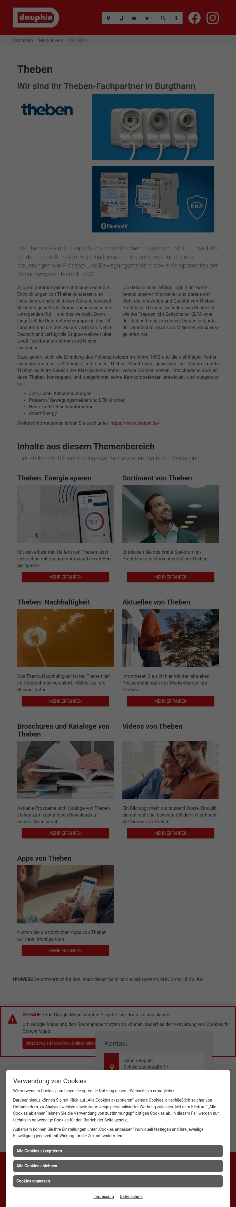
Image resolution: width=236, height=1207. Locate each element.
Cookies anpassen (33, 1181)
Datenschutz (131, 1196)
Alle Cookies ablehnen (36, 1165)
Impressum (103, 1196)
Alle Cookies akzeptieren (39, 1151)
